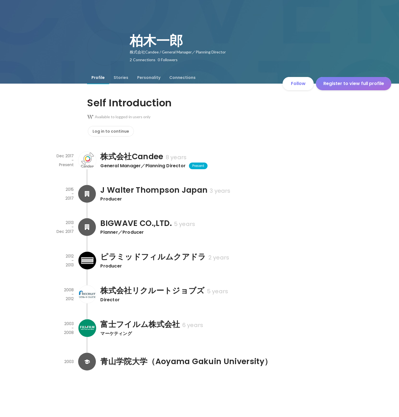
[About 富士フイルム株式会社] (87, 328)
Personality (148, 77)
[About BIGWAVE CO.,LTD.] (87, 227)
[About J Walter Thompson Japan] (87, 194)
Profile (98, 77)
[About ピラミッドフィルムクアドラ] (87, 260)
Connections (182, 77)
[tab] (98, 77)
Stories (121, 77)
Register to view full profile (353, 83)
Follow (298, 83)
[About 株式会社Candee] (87, 160)
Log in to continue (111, 131)
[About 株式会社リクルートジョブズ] (87, 294)
